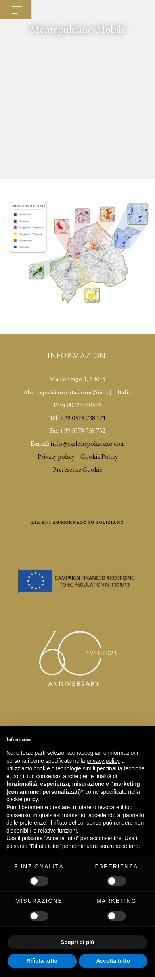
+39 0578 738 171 (83, 417)
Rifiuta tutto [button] (41, 961)
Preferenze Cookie (77, 469)
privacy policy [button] (103, 761)
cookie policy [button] (22, 799)
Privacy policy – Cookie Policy (78, 456)
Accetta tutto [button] (113, 961)
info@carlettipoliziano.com (87, 443)
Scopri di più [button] (77, 942)
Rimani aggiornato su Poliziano (77, 522)
